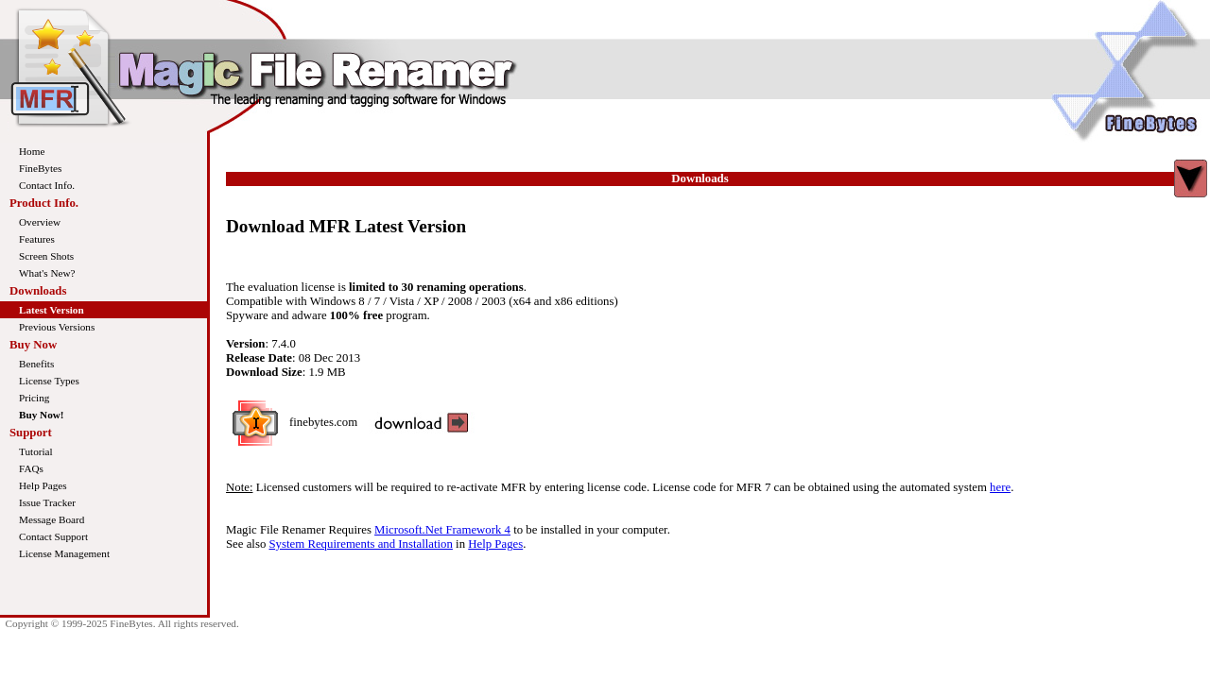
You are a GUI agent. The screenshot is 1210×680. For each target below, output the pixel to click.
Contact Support (53, 536)
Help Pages (43, 485)
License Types (49, 380)
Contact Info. (47, 185)
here (1000, 487)
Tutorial (36, 451)
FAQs (31, 468)
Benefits (36, 363)
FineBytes (40, 168)
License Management (64, 553)
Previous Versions (57, 326)
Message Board (51, 519)
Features (37, 239)
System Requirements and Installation (361, 544)
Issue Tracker (47, 502)
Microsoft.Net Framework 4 (442, 529)
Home (31, 151)
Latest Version (51, 309)
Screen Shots (46, 256)
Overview (39, 222)
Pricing (34, 397)
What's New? (47, 273)
